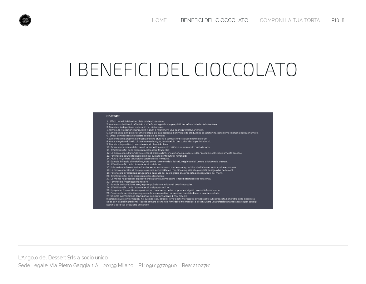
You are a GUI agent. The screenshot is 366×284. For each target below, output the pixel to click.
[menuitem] (147, 20)
